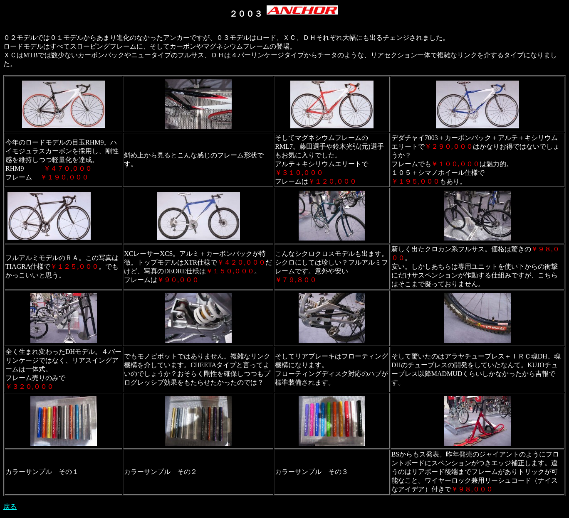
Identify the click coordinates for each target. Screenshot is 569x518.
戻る (10, 506)
